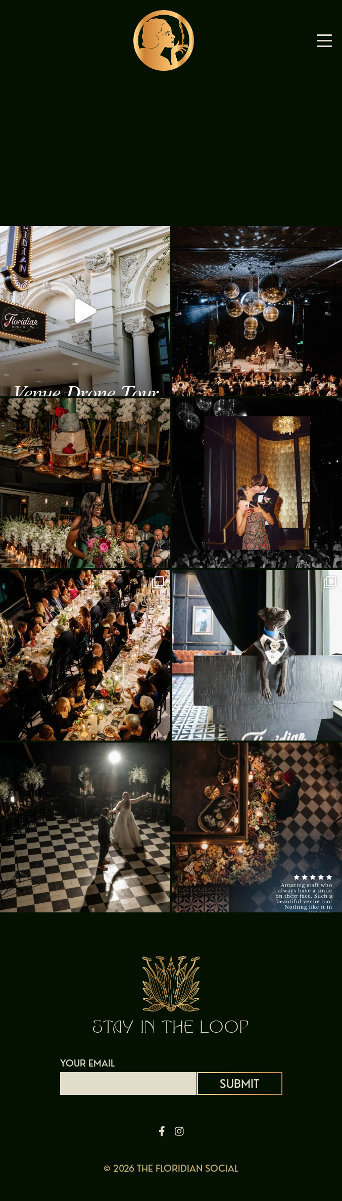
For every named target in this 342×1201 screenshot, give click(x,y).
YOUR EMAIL (128, 1073)
